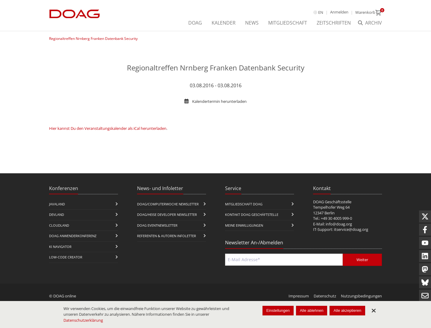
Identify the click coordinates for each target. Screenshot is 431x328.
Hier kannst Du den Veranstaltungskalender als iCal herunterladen (107, 128)
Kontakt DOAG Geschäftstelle (251, 214)
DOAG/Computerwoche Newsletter (168, 204)
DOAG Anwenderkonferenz (72, 236)
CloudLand (59, 225)
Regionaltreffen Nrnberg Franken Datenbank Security (93, 38)
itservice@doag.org (351, 229)
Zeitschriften (334, 22)
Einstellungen (278, 310)
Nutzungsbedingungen (361, 296)
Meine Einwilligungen (244, 225)
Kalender (224, 22)
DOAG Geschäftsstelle (332, 201)
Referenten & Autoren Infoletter (166, 236)
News (252, 22)
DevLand (56, 214)
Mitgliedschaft (287, 22)
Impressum (299, 296)
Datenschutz (325, 296)
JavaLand (57, 204)
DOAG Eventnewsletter (157, 225)
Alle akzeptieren (347, 310)
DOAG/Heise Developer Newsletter (167, 214)
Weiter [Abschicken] (362, 259)
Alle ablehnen (312, 310)
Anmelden (339, 12)
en (320, 12)
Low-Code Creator (65, 257)
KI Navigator (60, 246)
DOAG (195, 22)
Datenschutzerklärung (83, 320)
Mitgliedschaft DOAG (243, 204)
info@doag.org (339, 224)
